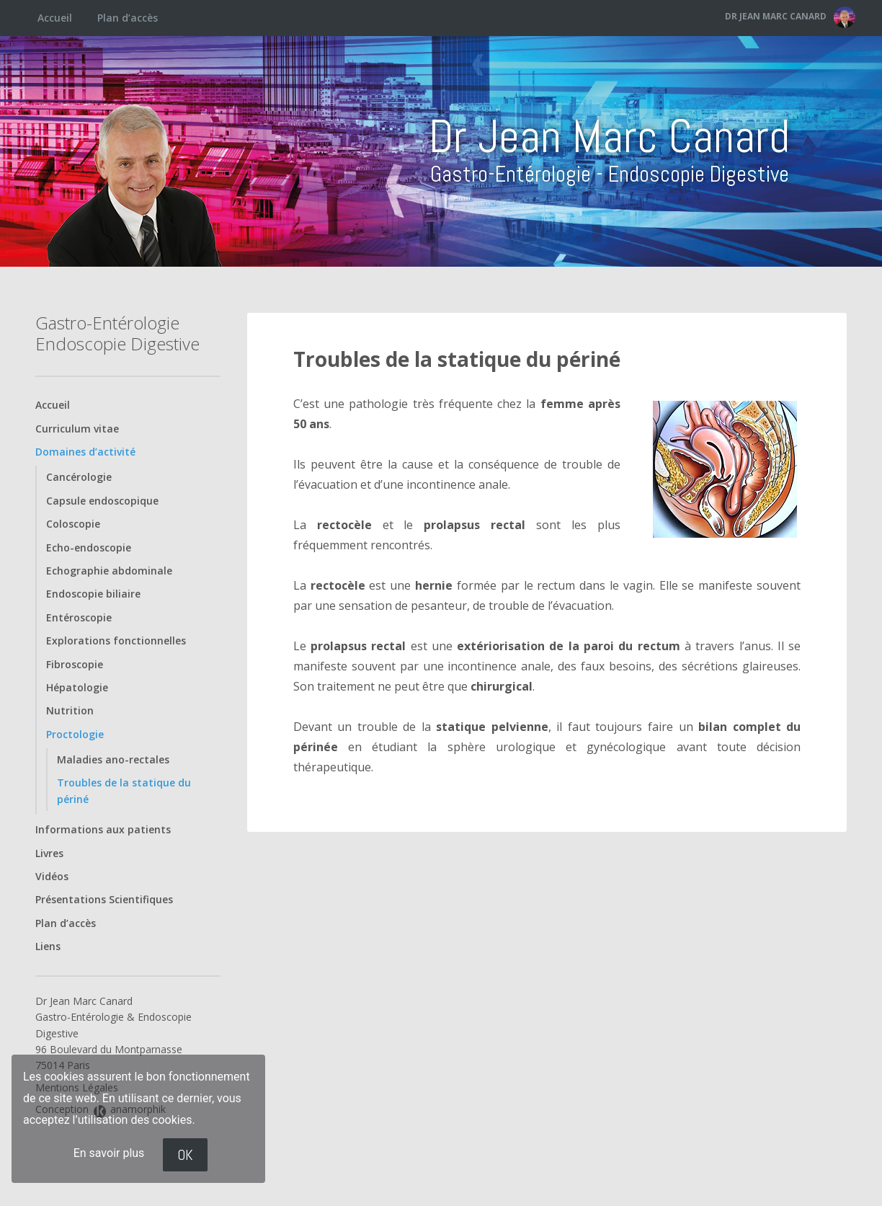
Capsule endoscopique (102, 500)
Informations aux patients (103, 829)
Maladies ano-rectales (113, 759)
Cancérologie (79, 477)
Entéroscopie (79, 617)
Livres (49, 853)
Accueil (54, 18)
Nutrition (70, 710)
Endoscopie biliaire (93, 593)
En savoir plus (109, 1153)
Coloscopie (73, 524)
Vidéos (51, 876)
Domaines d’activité (85, 451)
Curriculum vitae (77, 428)
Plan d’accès (127, 18)
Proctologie (75, 734)
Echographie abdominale (109, 570)
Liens (48, 946)
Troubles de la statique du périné (456, 359)
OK (185, 1154)
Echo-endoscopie (88, 547)
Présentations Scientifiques (104, 899)
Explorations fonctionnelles (116, 640)
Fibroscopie (74, 664)
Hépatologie (77, 687)
